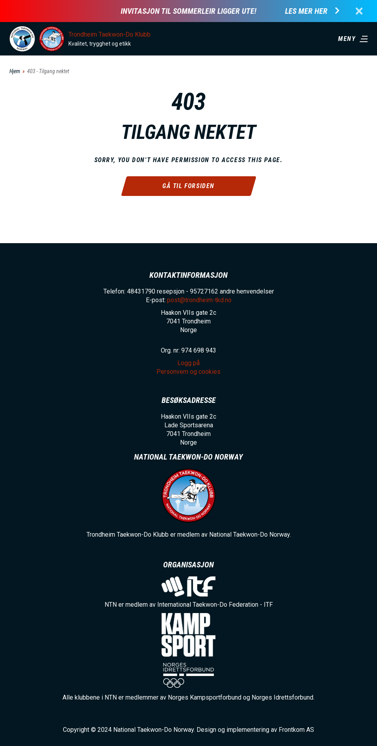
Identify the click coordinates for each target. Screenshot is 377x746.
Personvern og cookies (188, 371)
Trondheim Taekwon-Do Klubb (109, 34)
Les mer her (306, 11)
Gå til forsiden (188, 186)
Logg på (188, 363)
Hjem (14, 71)
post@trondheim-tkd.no (199, 300)
